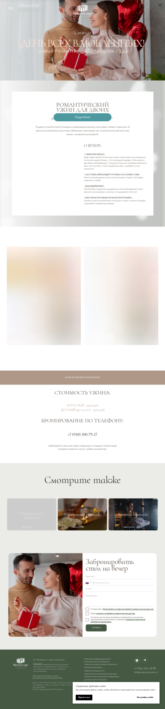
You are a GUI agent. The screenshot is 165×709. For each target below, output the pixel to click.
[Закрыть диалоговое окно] (159, 5)
